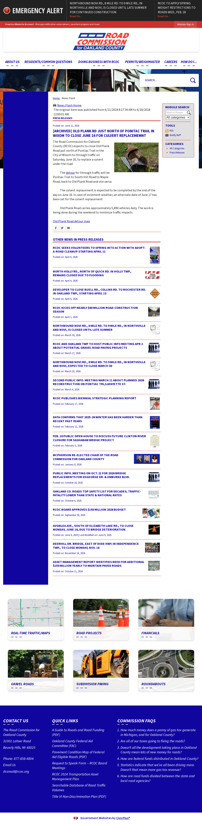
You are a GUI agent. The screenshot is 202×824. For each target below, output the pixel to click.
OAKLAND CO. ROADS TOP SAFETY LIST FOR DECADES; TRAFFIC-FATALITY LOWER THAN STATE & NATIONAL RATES (97, 493)
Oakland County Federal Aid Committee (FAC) (72, 743)
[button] (193, 80)
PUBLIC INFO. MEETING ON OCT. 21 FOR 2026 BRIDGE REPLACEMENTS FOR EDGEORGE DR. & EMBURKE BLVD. (91, 475)
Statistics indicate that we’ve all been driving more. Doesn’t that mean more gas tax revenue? (158, 767)
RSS (171, 130)
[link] (185, 24)
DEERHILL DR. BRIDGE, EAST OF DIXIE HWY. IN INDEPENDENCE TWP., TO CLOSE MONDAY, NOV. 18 (96, 546)
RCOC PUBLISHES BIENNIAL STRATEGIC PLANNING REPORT (94, 398)
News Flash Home (69, 105)
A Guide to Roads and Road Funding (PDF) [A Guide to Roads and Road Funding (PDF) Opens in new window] (78, 732)
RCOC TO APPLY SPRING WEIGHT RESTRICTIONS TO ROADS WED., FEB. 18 (178, 9)
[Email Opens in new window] (68, 228)
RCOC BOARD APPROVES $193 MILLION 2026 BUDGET (89, 509)
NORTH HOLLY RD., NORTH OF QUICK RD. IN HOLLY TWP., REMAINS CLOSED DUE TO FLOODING (92, 273)
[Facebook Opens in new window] (56, 228)
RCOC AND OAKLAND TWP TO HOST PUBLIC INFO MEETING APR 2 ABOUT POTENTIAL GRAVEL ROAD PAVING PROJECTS (98, 346)
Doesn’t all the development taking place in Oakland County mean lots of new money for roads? (159, 750)
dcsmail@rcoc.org (16, 771)
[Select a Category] (177, 117)
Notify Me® (175, 135)
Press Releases (177, 152)
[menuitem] (12, 62)
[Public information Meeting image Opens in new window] (154, 347)
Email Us (9, 765)
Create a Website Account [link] (19, 24)
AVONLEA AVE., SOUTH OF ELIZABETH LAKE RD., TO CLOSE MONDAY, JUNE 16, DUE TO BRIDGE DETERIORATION (93, 528)
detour (70, 173)
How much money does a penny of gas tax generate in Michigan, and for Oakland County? (158, 732)
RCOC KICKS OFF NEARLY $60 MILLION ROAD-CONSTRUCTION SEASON (95, 310)
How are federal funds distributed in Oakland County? (159, 758)
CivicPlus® (123, 818)
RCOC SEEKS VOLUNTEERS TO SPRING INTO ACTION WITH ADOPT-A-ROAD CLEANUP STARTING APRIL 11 (99, 250)
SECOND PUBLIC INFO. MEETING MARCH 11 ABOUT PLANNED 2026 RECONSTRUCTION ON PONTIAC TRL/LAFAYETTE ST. (98, 382)
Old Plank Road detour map (71, 221)
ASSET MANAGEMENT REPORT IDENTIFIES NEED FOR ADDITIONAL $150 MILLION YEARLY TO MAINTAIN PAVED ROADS (98, 564)
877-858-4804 (24, 758)
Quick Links (65, 720)
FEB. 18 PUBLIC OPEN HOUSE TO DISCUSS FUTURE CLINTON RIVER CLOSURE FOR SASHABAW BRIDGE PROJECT (99, 438)
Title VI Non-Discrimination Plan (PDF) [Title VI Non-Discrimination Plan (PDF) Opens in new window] (79, 796)
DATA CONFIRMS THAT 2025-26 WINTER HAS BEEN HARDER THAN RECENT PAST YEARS (97, 419)
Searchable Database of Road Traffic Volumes (79, 788)
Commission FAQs (136, 720)
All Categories (177, 148)
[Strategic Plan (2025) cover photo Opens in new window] (155, 403)
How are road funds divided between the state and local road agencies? (158, 778)
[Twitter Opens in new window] (62, 228)
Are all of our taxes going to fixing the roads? (153, 741)
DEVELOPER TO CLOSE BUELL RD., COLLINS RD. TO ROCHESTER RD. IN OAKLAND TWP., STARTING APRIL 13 (99, 292)
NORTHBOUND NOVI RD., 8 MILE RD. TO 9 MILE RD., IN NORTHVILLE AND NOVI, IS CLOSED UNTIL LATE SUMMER (99, 328)
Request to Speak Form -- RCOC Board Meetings (79, 765)
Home (56, 98)
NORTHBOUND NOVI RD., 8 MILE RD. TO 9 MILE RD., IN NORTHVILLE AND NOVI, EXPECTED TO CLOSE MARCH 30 (99, 364)
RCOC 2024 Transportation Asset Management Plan (75, 777)
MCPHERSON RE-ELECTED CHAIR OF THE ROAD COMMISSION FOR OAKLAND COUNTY (85, 457)
